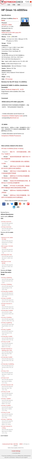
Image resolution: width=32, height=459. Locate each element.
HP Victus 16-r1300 (5, 391)
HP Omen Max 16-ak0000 (7, 291)
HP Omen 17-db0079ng (6, 419)
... (30, 4)
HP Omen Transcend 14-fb (7, 384)
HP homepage (8, 79)
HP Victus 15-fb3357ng (6, 277)
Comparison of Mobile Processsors (11, 135)
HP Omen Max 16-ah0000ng (7, 364)
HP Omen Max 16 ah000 (6, 336)
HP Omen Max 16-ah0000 (7, 310)
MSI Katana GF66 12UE (6, 254)
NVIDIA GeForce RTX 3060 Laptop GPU (11, 32)
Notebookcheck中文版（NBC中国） (11, 444)
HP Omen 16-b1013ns (6, 227)
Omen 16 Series (18, 148)
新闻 (19, 4)
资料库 (21, 444)
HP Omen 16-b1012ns (6, 221)
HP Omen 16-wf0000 (6, 405)
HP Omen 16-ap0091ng (6, 322)
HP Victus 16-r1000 (5, 412)
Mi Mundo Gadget (11, 89)
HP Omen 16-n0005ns (7, 148)
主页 (9, 4)
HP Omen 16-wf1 (5, 377)
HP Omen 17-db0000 (6, 398)
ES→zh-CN (20, 89)
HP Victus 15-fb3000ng (6, 284)
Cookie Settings (16, 451)
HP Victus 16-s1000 (5, 341)
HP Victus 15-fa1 (5, 371)
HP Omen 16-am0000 (6, 298)
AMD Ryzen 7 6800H (7, 24)
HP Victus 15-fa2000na (6, 317)
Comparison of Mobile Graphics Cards (12, 116)
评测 (14, 4)
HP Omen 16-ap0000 (6, 329)
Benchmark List (14, 118)
